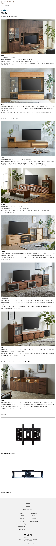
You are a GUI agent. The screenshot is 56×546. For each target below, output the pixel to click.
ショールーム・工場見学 (21, 524)
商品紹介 (22, 518)
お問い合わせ (22, 529)
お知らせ (34, 516)
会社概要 (22, 515)
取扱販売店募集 (21, 526)
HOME (21, 513)
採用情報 (34, 518)
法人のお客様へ (34, 513)
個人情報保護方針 (34, 521)
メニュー (54, 2)
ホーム (2, 5)
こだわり (22, 521)
